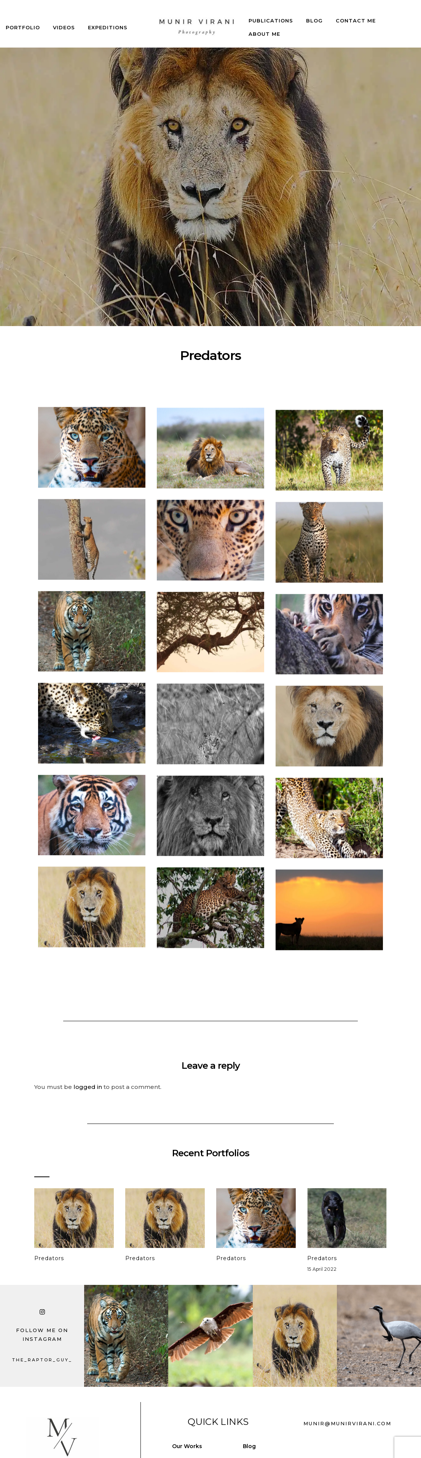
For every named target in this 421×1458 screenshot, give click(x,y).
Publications (271, 14)
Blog (314, 14)
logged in (87, 1086)
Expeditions (108, 21)
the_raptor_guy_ (42, 1359)
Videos (64, 21)
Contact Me (356, 14)
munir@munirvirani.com (347, 1423)
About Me (264, 27)
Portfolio (23, 21)
